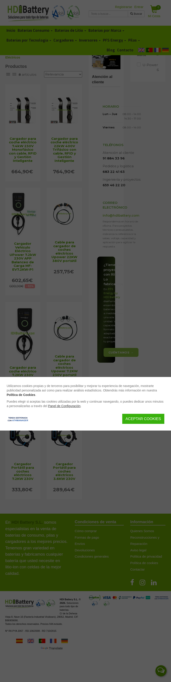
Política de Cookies (21, 395)
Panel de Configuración (64, 406)
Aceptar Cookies (143, 419)
